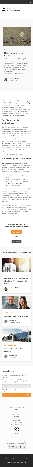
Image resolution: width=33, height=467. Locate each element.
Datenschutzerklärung (12, 390)
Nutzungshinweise (11, 462)
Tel (30, 2)
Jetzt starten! (16, 232)
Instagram (24, 447)
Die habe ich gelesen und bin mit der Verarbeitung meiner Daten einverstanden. (15, 392)
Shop (27, 14)
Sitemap (19, 459)
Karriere (20, 14)
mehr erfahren (16, 241)
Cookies (6, 459)
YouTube (20, 447)
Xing (13, 447)
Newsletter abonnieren (10, 395)
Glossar (14, 459)
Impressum (20, 462)
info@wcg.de (16, 420)
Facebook (9, 447)
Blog (10, 459)
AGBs (25, 462)
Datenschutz (25, 459)
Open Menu (2, 2)
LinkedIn (16, 447)
